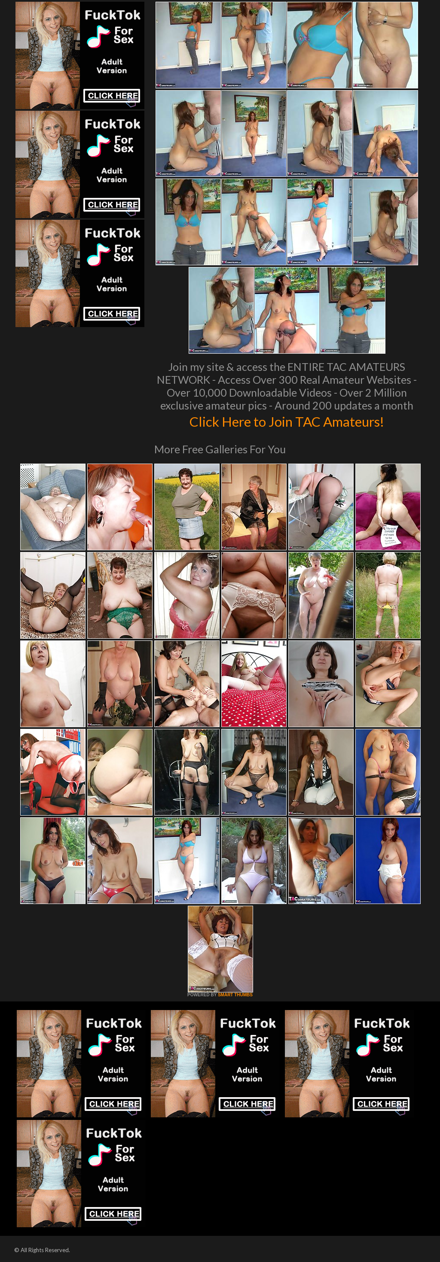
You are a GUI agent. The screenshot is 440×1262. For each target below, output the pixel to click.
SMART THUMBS (235, 994)
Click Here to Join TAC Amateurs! (287, 421)
